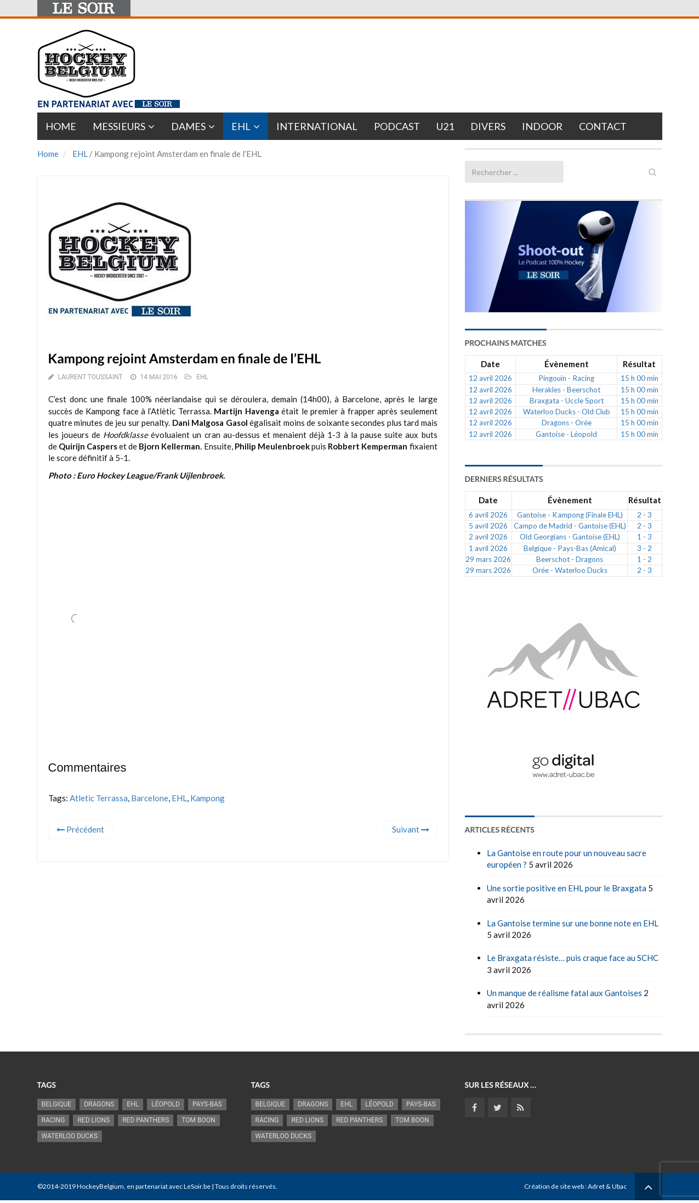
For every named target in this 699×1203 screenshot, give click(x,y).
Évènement (566, 364)
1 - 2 (644, 559)
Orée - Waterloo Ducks (569, 570)
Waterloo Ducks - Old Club (566, 411)
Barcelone (149, 798)
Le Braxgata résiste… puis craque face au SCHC (572, 958)
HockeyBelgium (100, 1186)
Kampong (207, 798)
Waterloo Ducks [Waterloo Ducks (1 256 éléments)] (70, 1136)
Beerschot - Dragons (569, 559)
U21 (445, 126)
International (316, 126)
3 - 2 (644, 548)
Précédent (80, 829)
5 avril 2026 (488, 525)
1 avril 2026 (488, 548)
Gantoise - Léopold (566, 434)
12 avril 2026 (490, 378)
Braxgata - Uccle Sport (567, 400)
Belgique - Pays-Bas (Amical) (570, 548)
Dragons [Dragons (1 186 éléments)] (99, 1104)
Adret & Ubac (607, 1186)
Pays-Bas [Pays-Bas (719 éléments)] (207, 1104)
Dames (188, 126)
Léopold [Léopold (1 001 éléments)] (165, 1104)
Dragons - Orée (567, 422)
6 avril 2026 (488, 514)
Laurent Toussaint (90, 377)
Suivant (410, 829)
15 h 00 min (639, 378)
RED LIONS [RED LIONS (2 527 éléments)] (93, 1120)
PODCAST (397, 126)
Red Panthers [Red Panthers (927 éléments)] (145, 1120)
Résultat (639, 364)
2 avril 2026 (488, 536)
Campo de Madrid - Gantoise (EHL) (570, 525)
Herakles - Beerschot (566, 389)
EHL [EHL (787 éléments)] (133, 1104)
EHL (241, 126)
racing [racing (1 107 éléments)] (53, 1120)
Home (61, 126)
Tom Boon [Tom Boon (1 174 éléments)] (198, 1120)
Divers (487, 126)
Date (490, 364)
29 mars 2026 (488, 559)
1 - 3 (644, 536)
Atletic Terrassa (99, 798)
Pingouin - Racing (566, 378)
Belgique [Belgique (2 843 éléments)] (57, 1104)
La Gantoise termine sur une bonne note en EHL (572, 923)
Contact (603, 126)
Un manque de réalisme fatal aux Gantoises (564, 993)
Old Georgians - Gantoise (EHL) (570, 536)
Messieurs (119, 126)
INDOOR (542, 126)
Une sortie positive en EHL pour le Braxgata (566, 888)
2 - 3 (644, 514)
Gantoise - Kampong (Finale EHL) (570, 514)
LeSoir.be (197, 1186)
